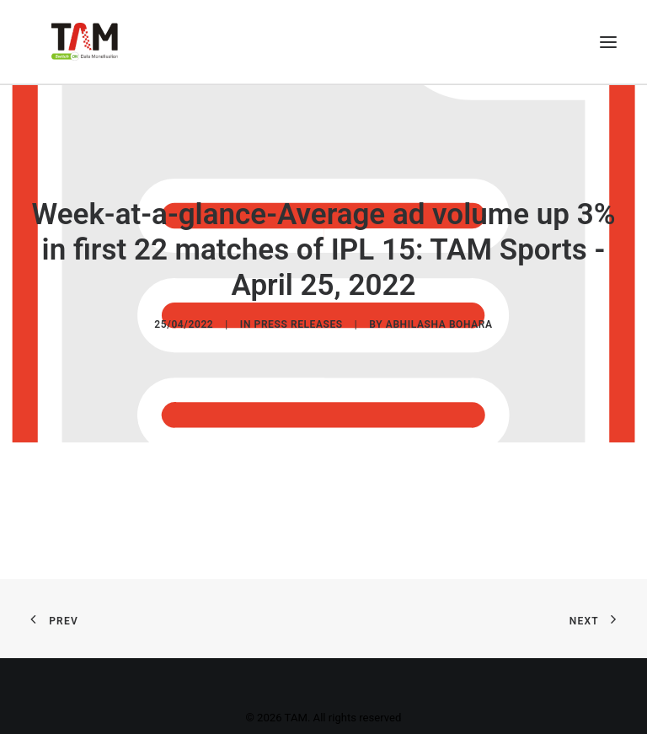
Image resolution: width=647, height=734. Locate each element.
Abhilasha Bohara (439, 323)
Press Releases (298, 323)
